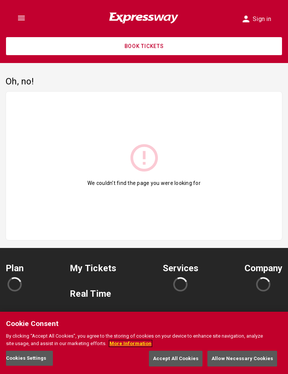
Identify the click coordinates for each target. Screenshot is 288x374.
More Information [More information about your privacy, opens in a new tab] (131, 343)
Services (180, 268)
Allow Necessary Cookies (242, 358)
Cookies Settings (26, 358)
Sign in (257, 19)
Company (263, 268)
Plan (15, 268)
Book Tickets (144, 46)
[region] (144, 343)
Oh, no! (20, 81)
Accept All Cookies (175, 358)
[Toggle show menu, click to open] (21, 18)
